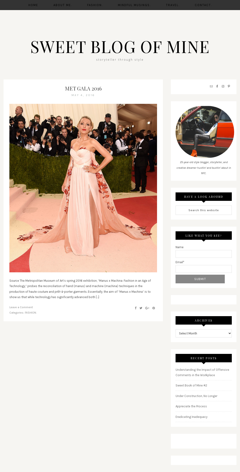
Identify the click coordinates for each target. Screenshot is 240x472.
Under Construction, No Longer (196, 396)
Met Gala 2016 (83, 88)
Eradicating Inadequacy (191, 417)
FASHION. (31, 312)
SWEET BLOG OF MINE (120, 46)
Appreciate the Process (191, 406)
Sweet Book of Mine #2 (191, 385)
